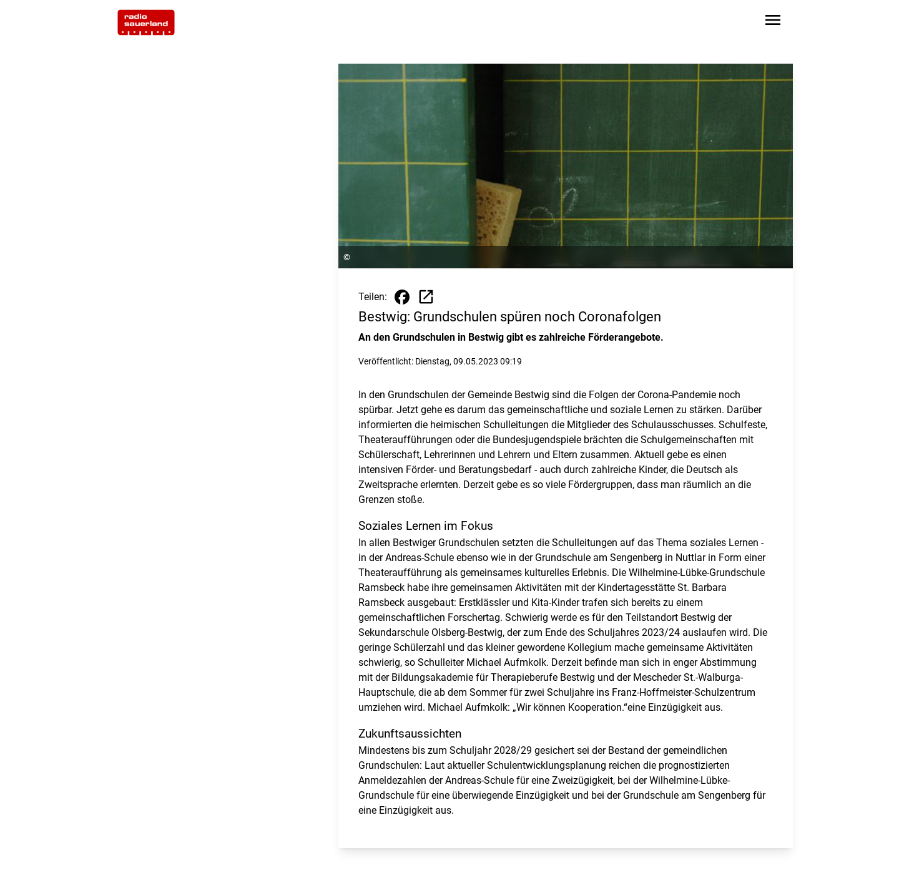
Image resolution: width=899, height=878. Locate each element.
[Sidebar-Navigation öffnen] (773, 22)
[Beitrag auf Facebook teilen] (402, 297)
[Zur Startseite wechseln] (146, 22)
